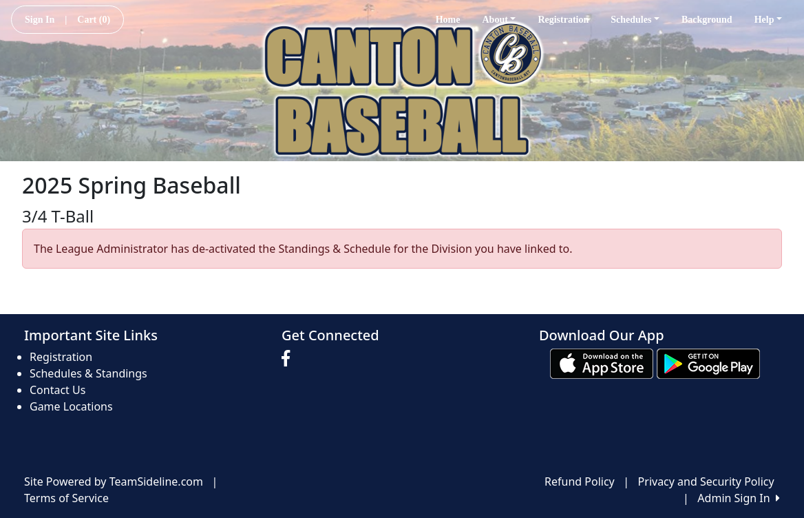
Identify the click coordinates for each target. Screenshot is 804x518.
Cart (93, 19)
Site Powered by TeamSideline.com (113, 481)
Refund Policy (579, 481)
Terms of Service (66, 498)
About (499, 19)
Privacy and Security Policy (706, 481)
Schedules (635, 19)
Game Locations (71, 406)
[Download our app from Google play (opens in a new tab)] (708, 362)
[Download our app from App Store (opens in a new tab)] (601, 362)
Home (448, 19)
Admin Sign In (738, 498)
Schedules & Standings (88, 373)
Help (768, 19)
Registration (563, 19)
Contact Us (57, 389)
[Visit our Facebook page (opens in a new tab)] (289, 359)
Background (706, 19)
